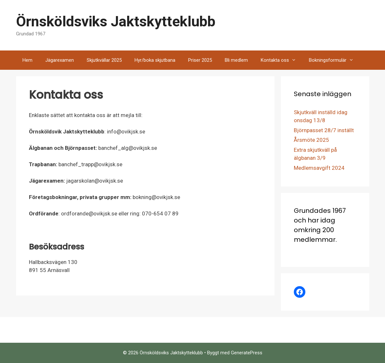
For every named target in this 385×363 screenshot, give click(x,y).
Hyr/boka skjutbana (155, 60)
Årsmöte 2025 (311, 140)
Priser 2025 (200, 60)
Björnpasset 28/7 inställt (324, 130)
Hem (27, 60)
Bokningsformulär (334, 60)
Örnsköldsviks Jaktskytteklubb (115, 21)
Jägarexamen (59, 60)
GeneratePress (246, 353)
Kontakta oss (281, 60)
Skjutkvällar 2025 (104, 60)
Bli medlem (236, 60)
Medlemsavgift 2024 (319, 168)
